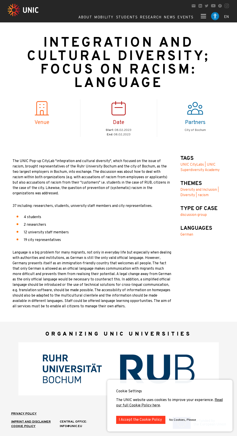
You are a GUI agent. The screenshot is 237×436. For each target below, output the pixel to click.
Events (185, 17)
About (85, 17)
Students (127, 17)
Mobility (104, 17)
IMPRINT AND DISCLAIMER (31, 422)
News (169, 17)
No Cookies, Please (182, 420)
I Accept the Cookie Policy (141, 420)
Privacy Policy (24, 414)
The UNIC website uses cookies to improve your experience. (165, 400)
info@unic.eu (71, 426)
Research (151, 17)
